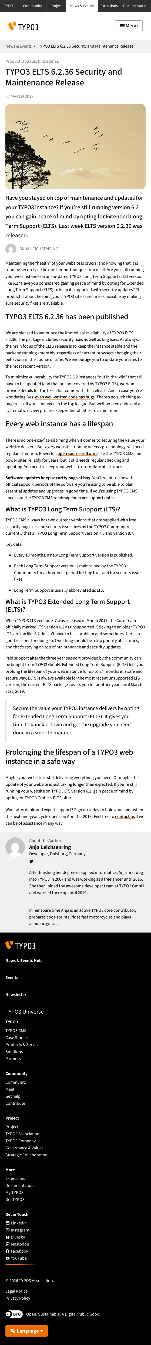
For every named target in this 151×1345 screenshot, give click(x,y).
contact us (125, 816)
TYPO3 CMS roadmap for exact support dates (73, 498)
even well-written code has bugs (65, 397)
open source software (78, 453)
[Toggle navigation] (129, 25)
